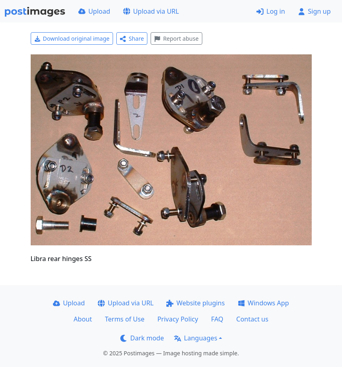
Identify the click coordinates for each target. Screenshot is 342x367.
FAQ (217, 319)
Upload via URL (151, 11)
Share (132, 38)
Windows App (263, 303)
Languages (195, 338)
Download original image (72, 38)
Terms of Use (125, 319)
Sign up (314, 11)
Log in (270, 11)
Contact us (252, 319)
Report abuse (176, 38)
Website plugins (195, 303)
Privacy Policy (177, 319)
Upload (94, 11)
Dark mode (142, 338)
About (82, 319)
